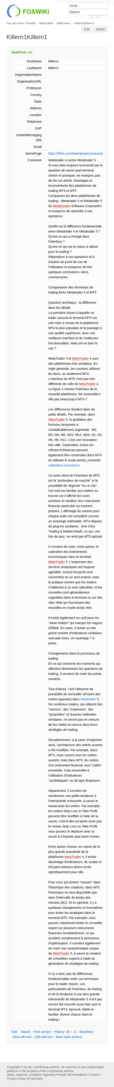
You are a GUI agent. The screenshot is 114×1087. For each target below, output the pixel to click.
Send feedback (77, 1074)
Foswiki (30, 23)
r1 (75, 1032)
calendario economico (64, 465)
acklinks (86, 1032)
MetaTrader (80, 358)
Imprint (94, 1074)
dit (15, 1032)
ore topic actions (69, 1037)
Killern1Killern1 (84, 23)
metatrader (88, 699)
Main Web (46, 23)
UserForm (18, 52)
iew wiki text (22, 1037)
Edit (87, 29)
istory (59, 1032)
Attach (100, 29)
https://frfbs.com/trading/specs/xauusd (75, 153)
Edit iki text (44, 1037)
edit (30, 52)
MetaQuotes (61, 206)
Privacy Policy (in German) (25, 1078)
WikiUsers (63, 23)
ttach (25, 1032)
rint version (42, 1032)
